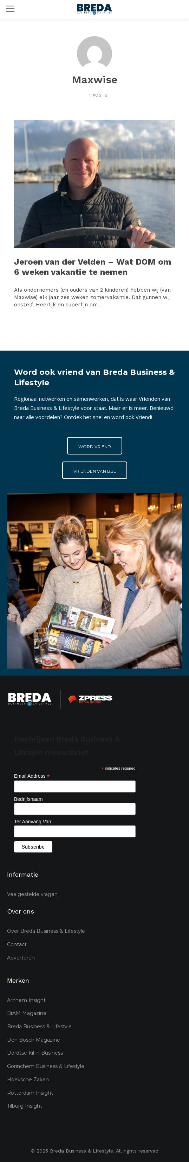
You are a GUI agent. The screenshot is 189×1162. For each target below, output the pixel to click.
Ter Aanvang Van (32, 821)
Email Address (32, 776)
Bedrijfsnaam (28, 799)
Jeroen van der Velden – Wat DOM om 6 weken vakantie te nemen (92, 267)
